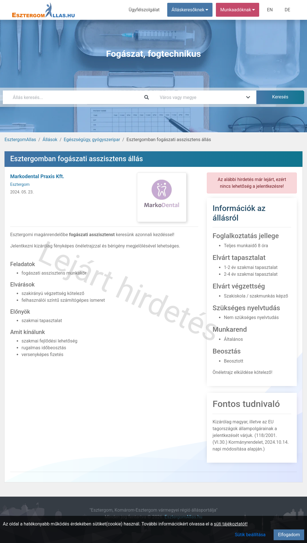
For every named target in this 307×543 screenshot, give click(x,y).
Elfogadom (289, 534)
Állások (49, 139)
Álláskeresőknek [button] (189, 9)
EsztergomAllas (20, 139)
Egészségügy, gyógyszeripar (92, 139)
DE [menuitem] (287, 9)
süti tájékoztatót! (231, 524)
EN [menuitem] (270, 9)
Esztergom (20, 184)
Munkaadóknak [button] (237, 9)
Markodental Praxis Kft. (37, 176)
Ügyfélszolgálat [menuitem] (144, 9)
